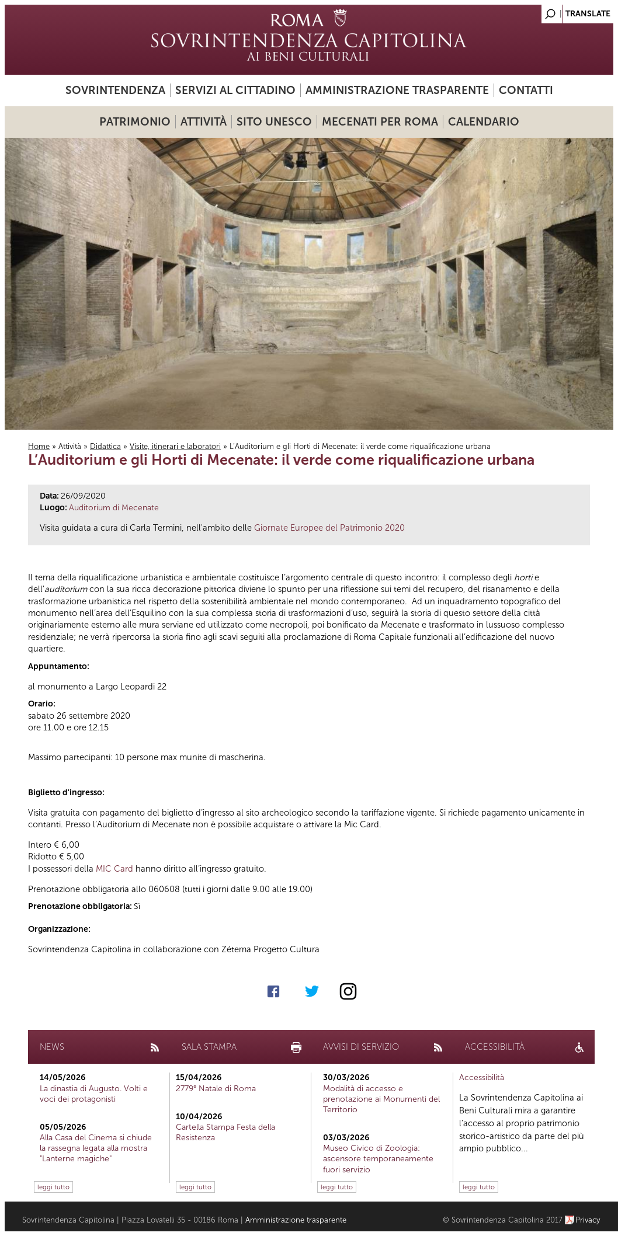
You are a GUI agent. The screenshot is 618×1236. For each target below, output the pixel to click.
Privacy (587, 1220)
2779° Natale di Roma (216, 1089)
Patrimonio (135, 121)
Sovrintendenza (115, 90)
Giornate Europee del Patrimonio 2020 (329, 528)
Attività (203, 121)
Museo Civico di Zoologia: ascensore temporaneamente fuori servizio (378, 1158)
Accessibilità (481, 1077)
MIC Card (114, 869)
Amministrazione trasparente (397, 90)
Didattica (105, 446)
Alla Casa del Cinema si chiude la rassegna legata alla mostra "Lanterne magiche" (96, 1148)
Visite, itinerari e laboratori (175, 446)
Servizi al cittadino (235, 90)
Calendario (483, 121)
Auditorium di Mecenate (114, 508)
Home (39, 446)
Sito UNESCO (274, 121)
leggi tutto (53, 1187)
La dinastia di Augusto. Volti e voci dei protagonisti (94, 1094)
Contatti (526, 90)
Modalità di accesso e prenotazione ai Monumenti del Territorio (381, 1099)
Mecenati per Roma (380, 121)
